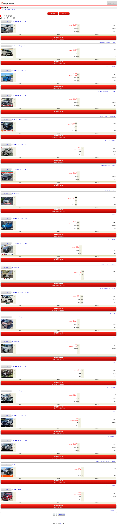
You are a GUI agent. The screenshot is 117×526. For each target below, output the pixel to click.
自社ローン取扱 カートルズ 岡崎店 (107, 116)
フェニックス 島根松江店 (110, 140)
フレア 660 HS (15, 341)
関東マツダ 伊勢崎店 (111, 387)
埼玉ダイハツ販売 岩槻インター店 (108, 165)
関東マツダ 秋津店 (111, 239)
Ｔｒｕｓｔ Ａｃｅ (111, 362)
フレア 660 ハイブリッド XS (19, 21)
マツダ (8, 9)
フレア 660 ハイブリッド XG (19, 120)
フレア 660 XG (15, 194)
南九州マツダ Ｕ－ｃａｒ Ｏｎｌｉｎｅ (106, 91)
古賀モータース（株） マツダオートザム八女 (105, 461)
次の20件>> (62, 514)
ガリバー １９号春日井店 (110, 66)
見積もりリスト (112, 3)
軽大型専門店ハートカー (110, 190)
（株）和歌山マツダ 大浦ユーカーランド (106, 42)
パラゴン (113, 214)
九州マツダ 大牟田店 (111, 411)
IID (61, 523)
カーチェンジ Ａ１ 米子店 (109, 485)
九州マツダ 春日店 (111, 337)
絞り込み (64, 13)
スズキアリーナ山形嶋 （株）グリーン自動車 (105, 264)
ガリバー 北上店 (111, 313)
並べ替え (53, 13)
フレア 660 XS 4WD (17, 489)
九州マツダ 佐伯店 (111, 436)
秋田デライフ (112, 510)
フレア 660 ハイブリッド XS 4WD (20, 292)
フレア (13, 9)
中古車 (4, 9)
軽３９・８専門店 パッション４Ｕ (107, 288)
